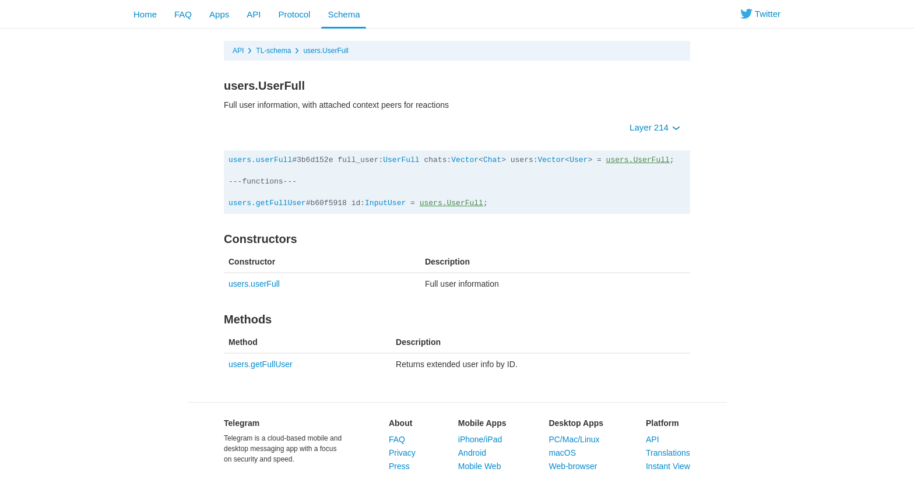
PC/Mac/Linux (574, 439)
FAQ (183, 14)
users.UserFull (325, 51)
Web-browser (573, 466)
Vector (465, 160)
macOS (562, 452)
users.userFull (260, 160)
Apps (219, 14)
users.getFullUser (267, 203)
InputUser (385, 203)
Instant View (668, 466)
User (579, 160)
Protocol (294, 14)
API (254, 14)
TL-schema (273, 51)
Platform (662, 423)
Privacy (402, 452)
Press (399, 466)
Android (472, 452)
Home (145, 14)
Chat (492, 160)
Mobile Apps (482, 423)
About (400, 423)
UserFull (401, 160)
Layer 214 (655, 127)
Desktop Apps (576, 423)
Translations (668, 452)
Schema (344, 14)
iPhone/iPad (480, 439)
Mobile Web (479, 466)
